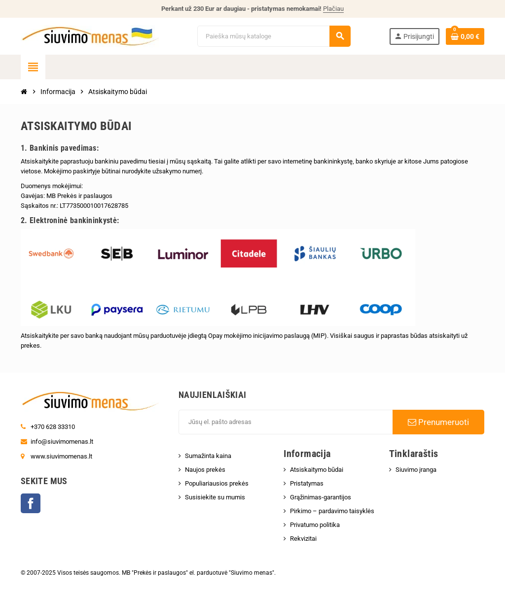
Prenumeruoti (438, 422)
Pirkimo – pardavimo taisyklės (332, 511)
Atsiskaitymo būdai (316, 469)
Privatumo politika (315, 524)
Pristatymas (307, 483)
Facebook (30, 503)
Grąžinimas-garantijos (320, 497)
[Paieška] (273, 36)
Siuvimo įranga (416, 469)
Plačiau (333, 8)
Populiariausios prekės (217, 483)
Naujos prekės (205, 469)
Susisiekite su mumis (215, 497)
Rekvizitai (303, 538)
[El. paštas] (286, 422)
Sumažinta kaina (208, 455)
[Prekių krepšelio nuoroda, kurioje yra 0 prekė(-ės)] (465, 36)
